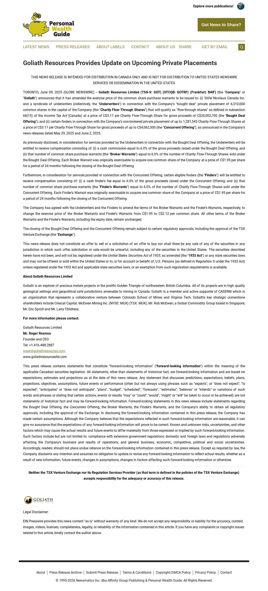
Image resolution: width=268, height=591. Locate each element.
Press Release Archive (65, 572)
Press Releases (73, 47)
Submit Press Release (102, 572)
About (40, 572)
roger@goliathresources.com (44, 351)
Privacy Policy (205, 572)
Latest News (36, 47)
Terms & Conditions (136, 572)
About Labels (110, 47)
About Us (165, 47)
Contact (140, 47)
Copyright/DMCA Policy (173, 572)
